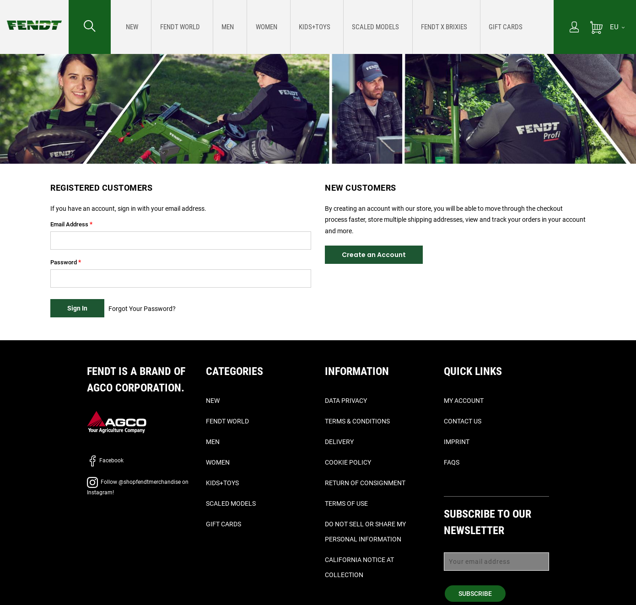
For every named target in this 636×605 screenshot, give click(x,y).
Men (213, 441)
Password (63, 262)
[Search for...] (90, 27)
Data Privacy (346, 400)
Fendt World (227, 421)
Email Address (69, 224)
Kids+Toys (222, 483)
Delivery (339, 441)
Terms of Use (346, 503)
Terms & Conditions (357, 421)
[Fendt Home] (34, 16)
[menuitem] (130, 27)
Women (218, 462)
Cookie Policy (348, 462)
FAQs (451, 462)
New (213, 400)
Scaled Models (231, 503)
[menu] (332, 27)
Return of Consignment (365, 483)
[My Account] (574, 27)
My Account (464, 400)
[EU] (617, 27)
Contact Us (462, 421)
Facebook (105, 460)
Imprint (456, 441)
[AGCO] (116, 421)
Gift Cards (223, 524)
